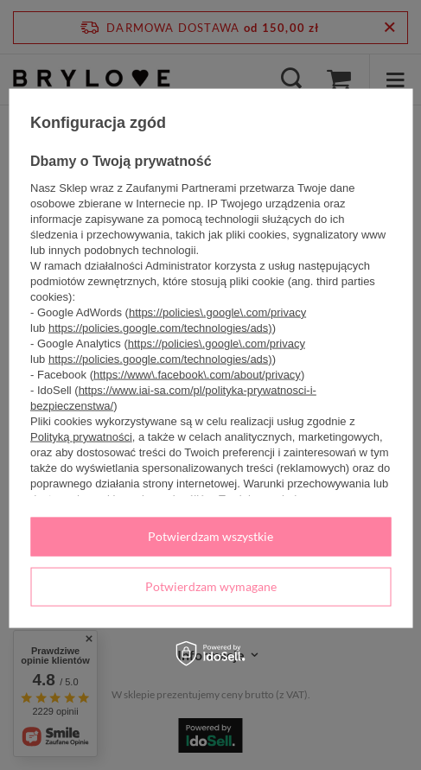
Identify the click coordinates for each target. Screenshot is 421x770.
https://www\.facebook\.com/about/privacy (197, 374)
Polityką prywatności (81, 436)
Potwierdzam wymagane (211, 586)
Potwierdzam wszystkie (210, 536)
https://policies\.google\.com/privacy (217, 312)
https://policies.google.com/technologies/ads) (160, 327)
